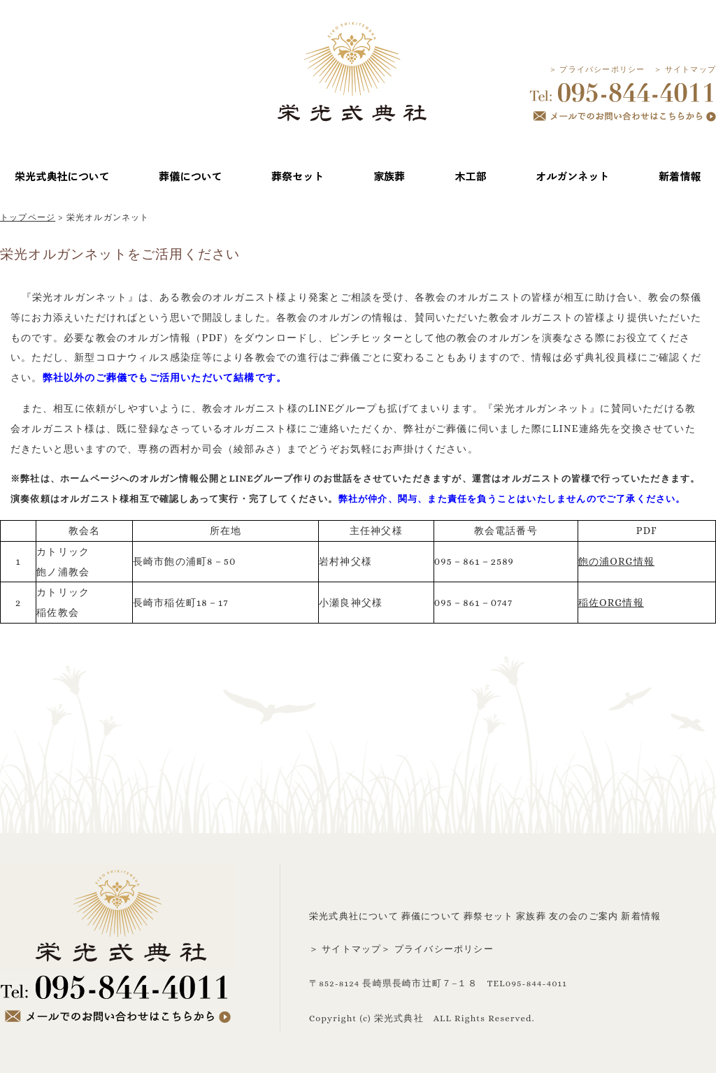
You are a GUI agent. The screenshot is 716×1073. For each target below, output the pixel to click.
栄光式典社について (354, 916)
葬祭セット (488, 916)
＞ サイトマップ (685, 69)
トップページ (27, 217)
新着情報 (641, 916)
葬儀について (431, 916)
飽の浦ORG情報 (616, 561)
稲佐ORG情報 (611, 602)
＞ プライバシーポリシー (597, 69)
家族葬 (531, 916)
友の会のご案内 (583, 916)
